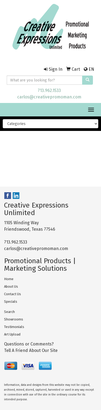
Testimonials (14, 327)
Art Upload (12, 334)
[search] (87, 80)
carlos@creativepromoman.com (49, 96)
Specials (10, 302)
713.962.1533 (49, 90)
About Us (11, 286)
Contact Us (12, 294)
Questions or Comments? (29, 344)
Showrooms (13, 319)
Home (8, 279)
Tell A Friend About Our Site (31, 350)
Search (9, 312)
